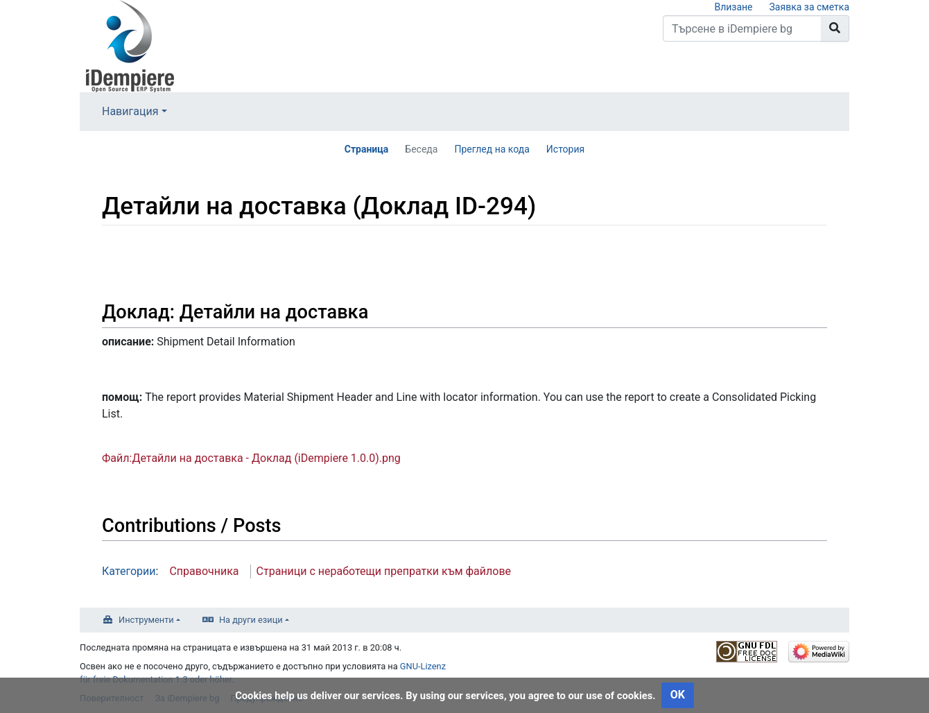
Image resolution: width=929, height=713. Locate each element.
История (565, 149)
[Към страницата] (835, 28)
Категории (129, 571)
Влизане (733, 6)
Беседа (421, 149)
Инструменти (146, 620)
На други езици (251, 620)
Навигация (130, 111)
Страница (367, 149)
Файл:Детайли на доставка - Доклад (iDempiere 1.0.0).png (251, 458)
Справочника (203, 571)
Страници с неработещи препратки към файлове (384, 571)
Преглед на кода (491, 149)
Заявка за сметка (809, 6)
